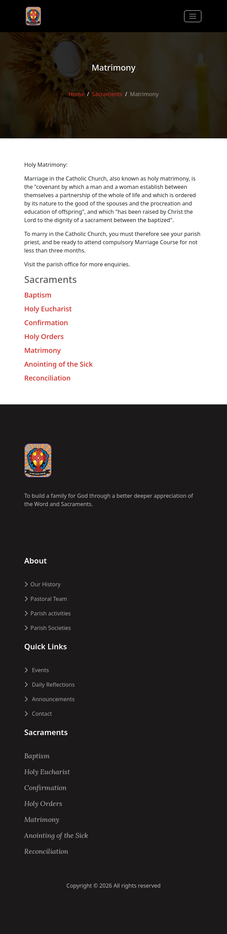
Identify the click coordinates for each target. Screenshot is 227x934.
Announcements (49, 699)
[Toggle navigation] (192, 16)
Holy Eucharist (48, 308)
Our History (42, 584)
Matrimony (42, 350)
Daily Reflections (49, 684)
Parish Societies (47, 628)
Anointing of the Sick (58, 364)
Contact (38, 713)
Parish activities (47, 613)
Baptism (38, 295)
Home (76, 94)
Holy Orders (44, 336)
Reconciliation (47, 378)
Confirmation (46, 322)
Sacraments (107, 94)
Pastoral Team (45, 599)
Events (36, 670)
